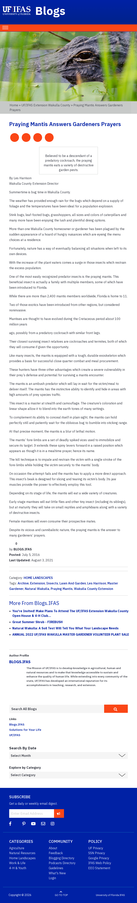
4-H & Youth (17, 868)
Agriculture (16, 848)
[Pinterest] (23, 824)
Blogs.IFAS (16, 724)
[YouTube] (33, 824)
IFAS (122, 895)
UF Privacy (95, 848)
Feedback (56, 853)
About (53, 848)
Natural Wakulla (37, 589)
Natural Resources (22, 853)
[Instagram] (52, 824)
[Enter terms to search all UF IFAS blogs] (56, 709)
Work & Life (17, 863)
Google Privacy (98, 858)
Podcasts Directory (62, 863)
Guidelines (56, 868)
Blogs (50, 10)
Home (14, 105)
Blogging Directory (61, 858)
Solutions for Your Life (25, 730)
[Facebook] (10, 824)
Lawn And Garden (72, 583)
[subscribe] (58, 813)
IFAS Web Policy (99, 863)
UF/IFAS (14, 735)
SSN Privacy (96, 853)
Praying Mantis (62, 589)
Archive (23, 583)
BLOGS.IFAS (20, 661)
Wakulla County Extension (93, 589)
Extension (37, 583)
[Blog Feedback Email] (43, 824)
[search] (116, 709)
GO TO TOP (61, 895)
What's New (57, 873)
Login (52, 878)
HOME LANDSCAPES (38, 578)
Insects (52, 583)
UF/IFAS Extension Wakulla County (45, 105)
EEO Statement (99, 868)
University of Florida (107, 895)
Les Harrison (96, 583)
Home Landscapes (22, 858)
